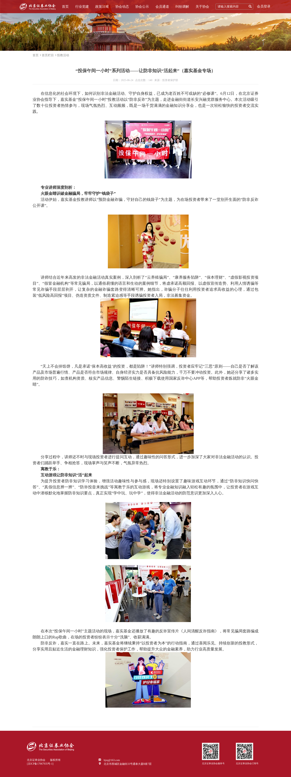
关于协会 (202, 6)
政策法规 (102, 6)
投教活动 (63, 55)
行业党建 (82, 6)
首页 (65, 6)
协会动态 (122, 6)
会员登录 (263, 6)
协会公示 (142, 6)
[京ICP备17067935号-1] (40, 763)
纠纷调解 (182, 6)
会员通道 (162, 6)
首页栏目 (48, 55)
